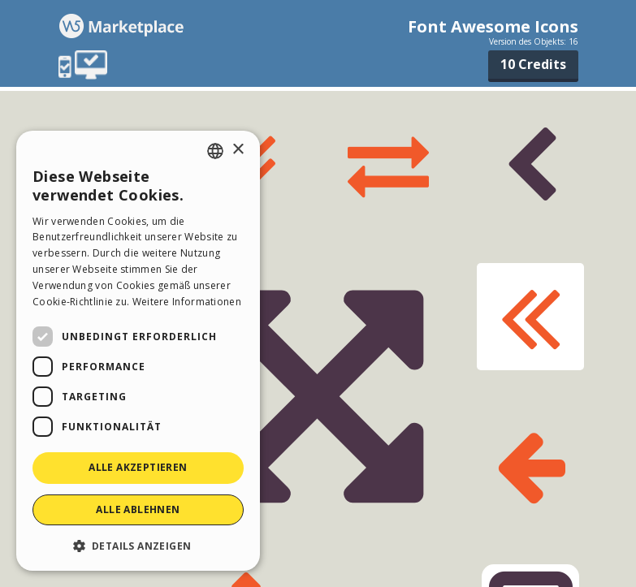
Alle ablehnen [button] (138, 509)
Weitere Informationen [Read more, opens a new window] (186, 302)
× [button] (237, 150)
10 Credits (533, 64)
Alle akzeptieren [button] (138, 467)
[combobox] (215, 151)
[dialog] (138, 351)
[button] (138, 545)
